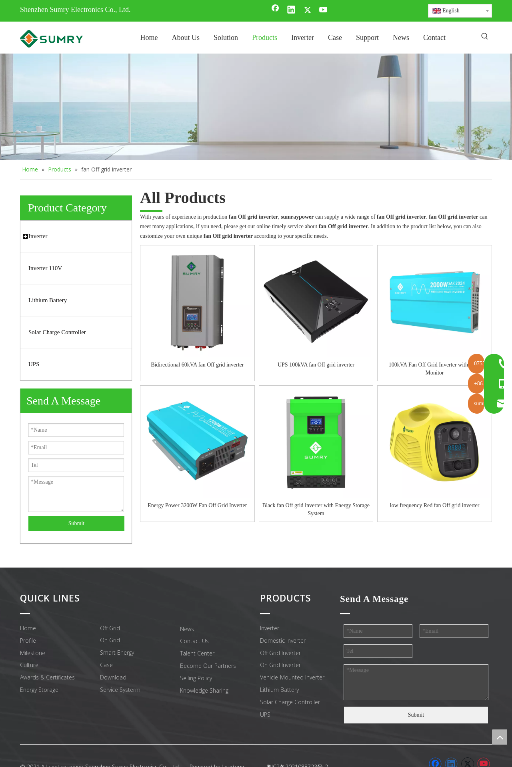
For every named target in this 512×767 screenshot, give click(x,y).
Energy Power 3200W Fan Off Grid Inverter (197, 505)
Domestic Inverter (283, 640)
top (499, 737)
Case (106, 665)
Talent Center (197, 653)
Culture (29, 665)
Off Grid (110, 628)
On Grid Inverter (280, 665)
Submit (76, 523)
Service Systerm (120, 689)
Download (113, 677)
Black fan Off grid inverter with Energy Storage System (316, 509)
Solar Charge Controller (290, 702)
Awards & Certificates (47, 677)
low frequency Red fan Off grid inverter (435, 505)
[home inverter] (256, 107)
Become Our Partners (208, 665)
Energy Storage (39, 689)
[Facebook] (275, 10)
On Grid (110, 640)
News (187, 629)
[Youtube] (323, 10)
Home (28, 628)
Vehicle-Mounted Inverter (292, 677)
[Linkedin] (291, 10)
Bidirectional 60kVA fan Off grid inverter (197, 365)
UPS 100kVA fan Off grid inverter (316, 365)
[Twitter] (307, 10)
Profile (28, 640)
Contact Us (194, 641)
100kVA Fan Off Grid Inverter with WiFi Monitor (435, 369)
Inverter (269, 628)
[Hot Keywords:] (485, 37)
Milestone (32, 653)
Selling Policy (196, 678)
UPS (265, 714)
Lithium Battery (279, 689)
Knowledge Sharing (204, 690)
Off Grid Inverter (280, 653)
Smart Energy (117, 652)
